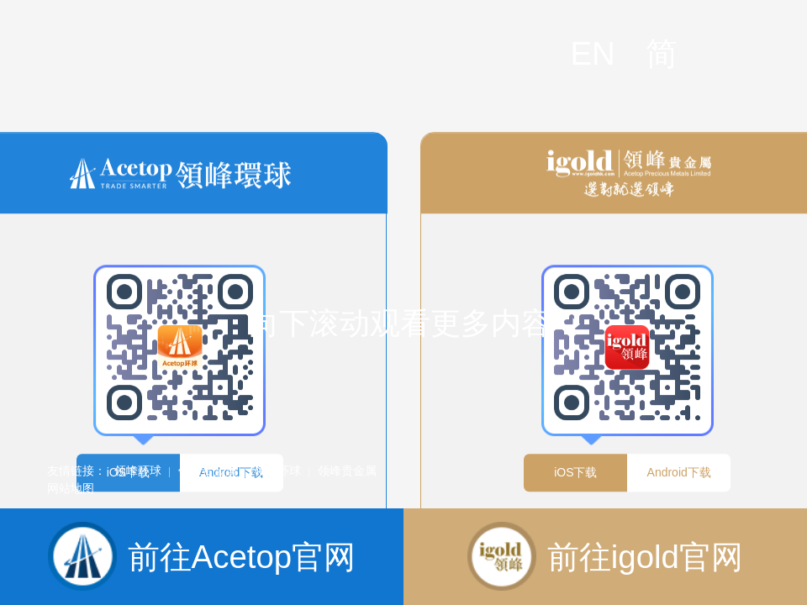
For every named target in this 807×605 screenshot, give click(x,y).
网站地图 (70, 488)
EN (592, 53)
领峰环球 (137, 470)
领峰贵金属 (207, 470)
